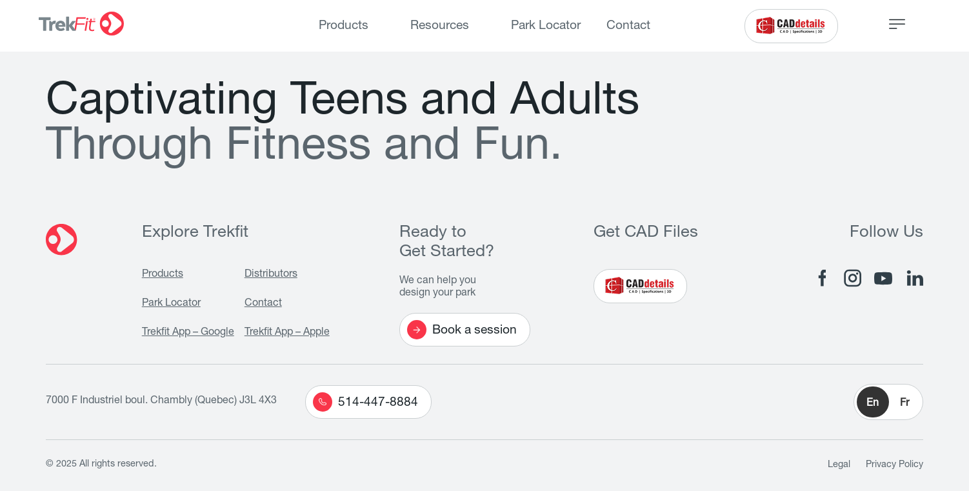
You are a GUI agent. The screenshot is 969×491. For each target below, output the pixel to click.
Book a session (462, 329)
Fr (904, 404)
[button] (888, 402)
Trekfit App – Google (188, 333)
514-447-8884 (365, 402)
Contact (628, 26)
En (872, 404)
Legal (839, 465)
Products (343, 26)
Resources (439, 26)
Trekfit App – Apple (287, 333)
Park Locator (546, 26)
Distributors (271, 275)
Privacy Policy (894, 465)
